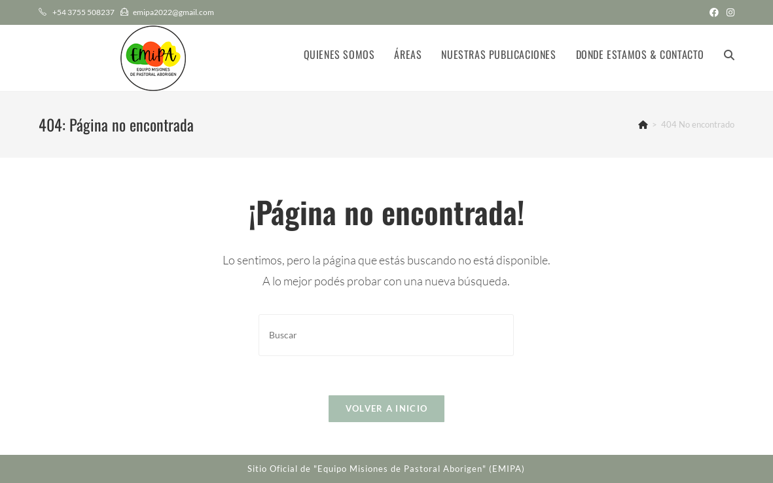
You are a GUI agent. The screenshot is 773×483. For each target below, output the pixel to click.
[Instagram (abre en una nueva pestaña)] (728, 12)
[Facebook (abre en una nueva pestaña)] (714, 12)
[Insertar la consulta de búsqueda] (386, 334)
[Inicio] (643, 124)
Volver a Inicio (387, 408)
